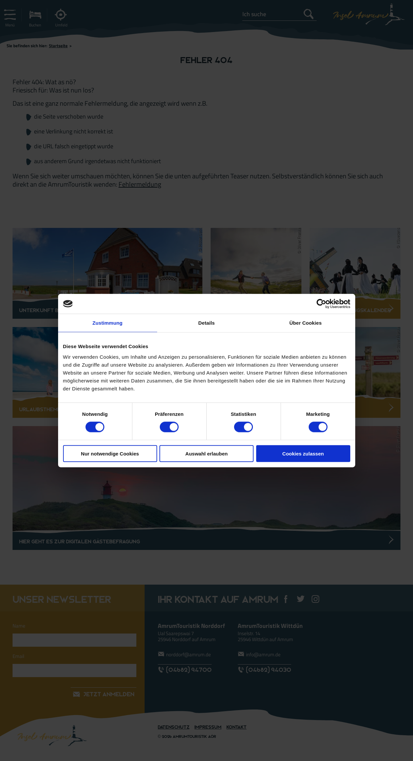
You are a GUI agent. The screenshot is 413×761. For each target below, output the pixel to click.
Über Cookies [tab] (306, 323)
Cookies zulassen (303, 453)
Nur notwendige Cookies (110, 453)
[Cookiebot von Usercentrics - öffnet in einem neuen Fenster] (321, 304)
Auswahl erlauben (206, 453)
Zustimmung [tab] (107, 323)
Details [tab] (206, 323)
